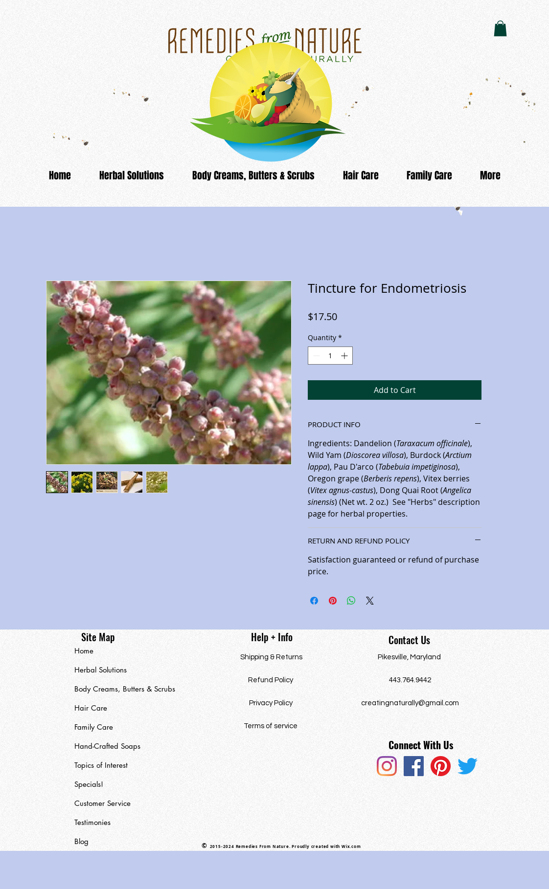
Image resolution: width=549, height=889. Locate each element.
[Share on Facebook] (314, 601)
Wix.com (351, 846)
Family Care (93, 727)
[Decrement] (315, 355)
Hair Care (90, 708)
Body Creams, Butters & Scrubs (119, 689)
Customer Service (102, 803)
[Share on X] (370, 601)
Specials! (88, 784)
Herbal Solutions (100, 669)
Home (83, 650)
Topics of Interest (101, 765)
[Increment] (345, 355)
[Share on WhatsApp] (351, 601)
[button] (500, 28)
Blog (81, 841)
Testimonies (92, 822)
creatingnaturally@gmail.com (410, 703)
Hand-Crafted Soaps (107, 746)
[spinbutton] (330, 355)
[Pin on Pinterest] (333, 601)
